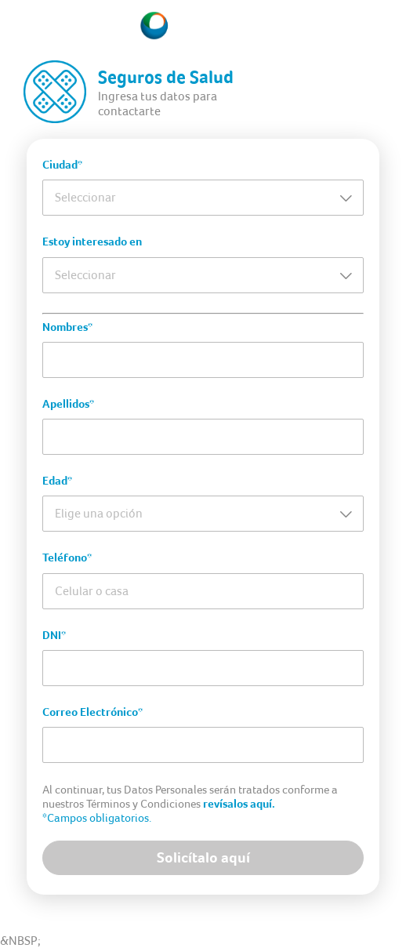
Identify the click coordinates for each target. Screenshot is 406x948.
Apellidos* (68, 404)
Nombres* (67, 327)
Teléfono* (67, 557)
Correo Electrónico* (92, 712)
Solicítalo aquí (203, 857)
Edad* (57, 480)
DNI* (54, 635)
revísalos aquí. (239, 803)
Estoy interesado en (92, 241)
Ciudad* (62, 164)
